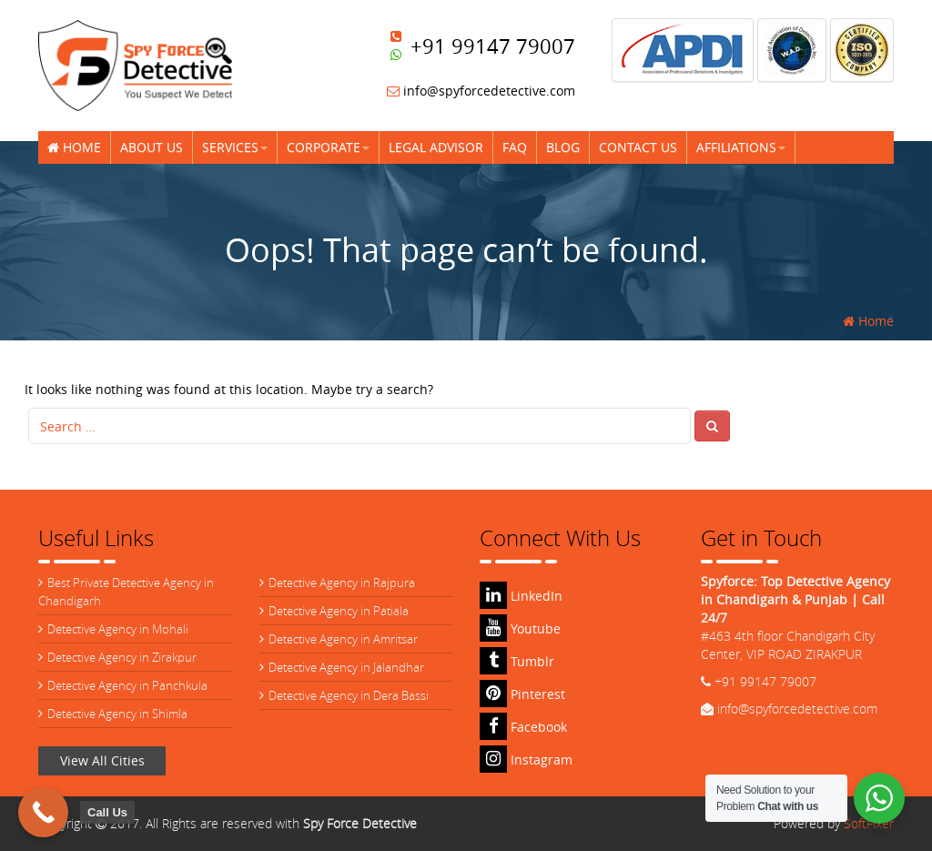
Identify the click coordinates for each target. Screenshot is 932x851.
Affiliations (740, 147)
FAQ (514, 147)
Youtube (520, 628)
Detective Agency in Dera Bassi (348, 695)
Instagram (526, 759)
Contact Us (638, 147)
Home (74, 147)
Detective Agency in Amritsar (343, 639)
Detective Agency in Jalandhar (346, 667)
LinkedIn (521, 595)
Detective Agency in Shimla (117, 713)
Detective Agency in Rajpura (341, 582)
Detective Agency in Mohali (117, 629)
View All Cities (102, 760)
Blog (563, 147)
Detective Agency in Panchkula (127, 685)
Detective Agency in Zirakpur (122, 657)
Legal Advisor (436, 147)
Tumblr (517, 661)
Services (235, 147)
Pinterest (522, 694)
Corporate (328, 147)
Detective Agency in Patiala (338, 611)
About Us (151, 147)
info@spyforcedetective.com (481, 90)
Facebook (523, 726)
